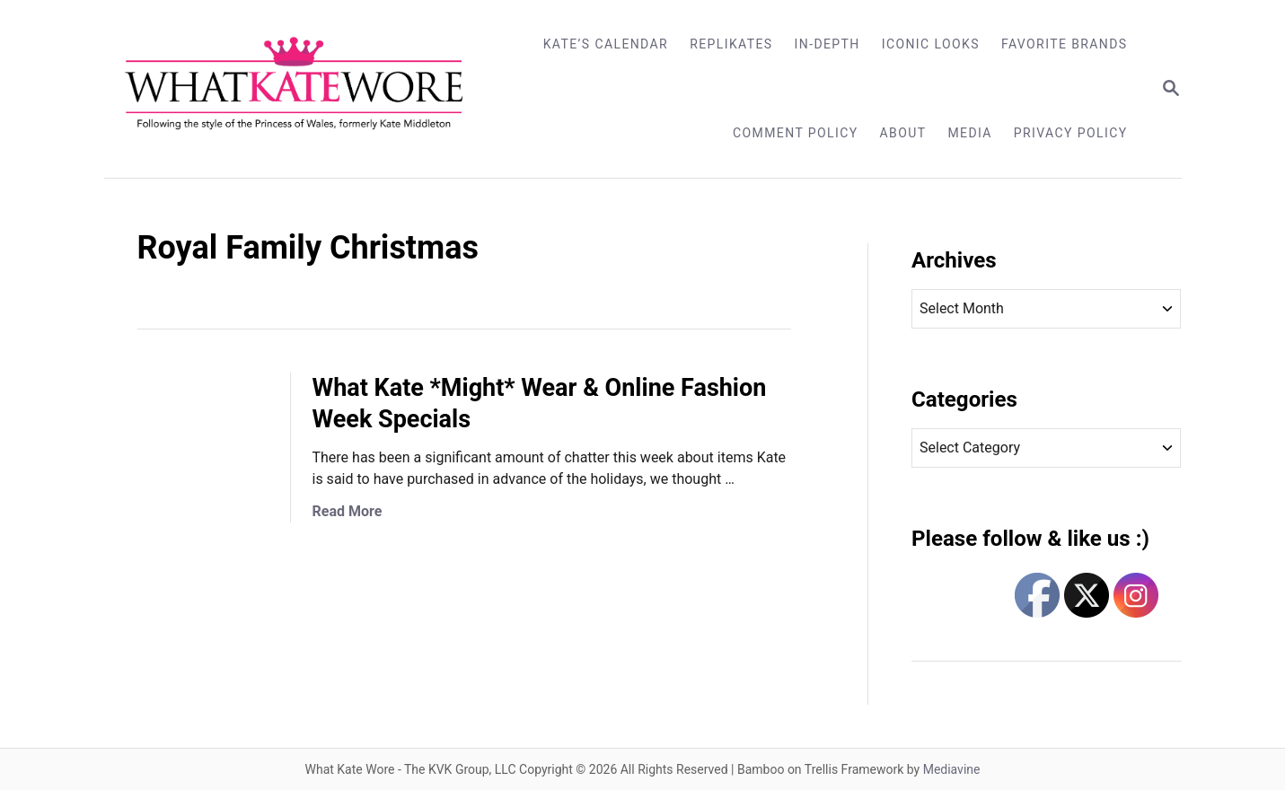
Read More (347, 511)
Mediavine (952, 769)
